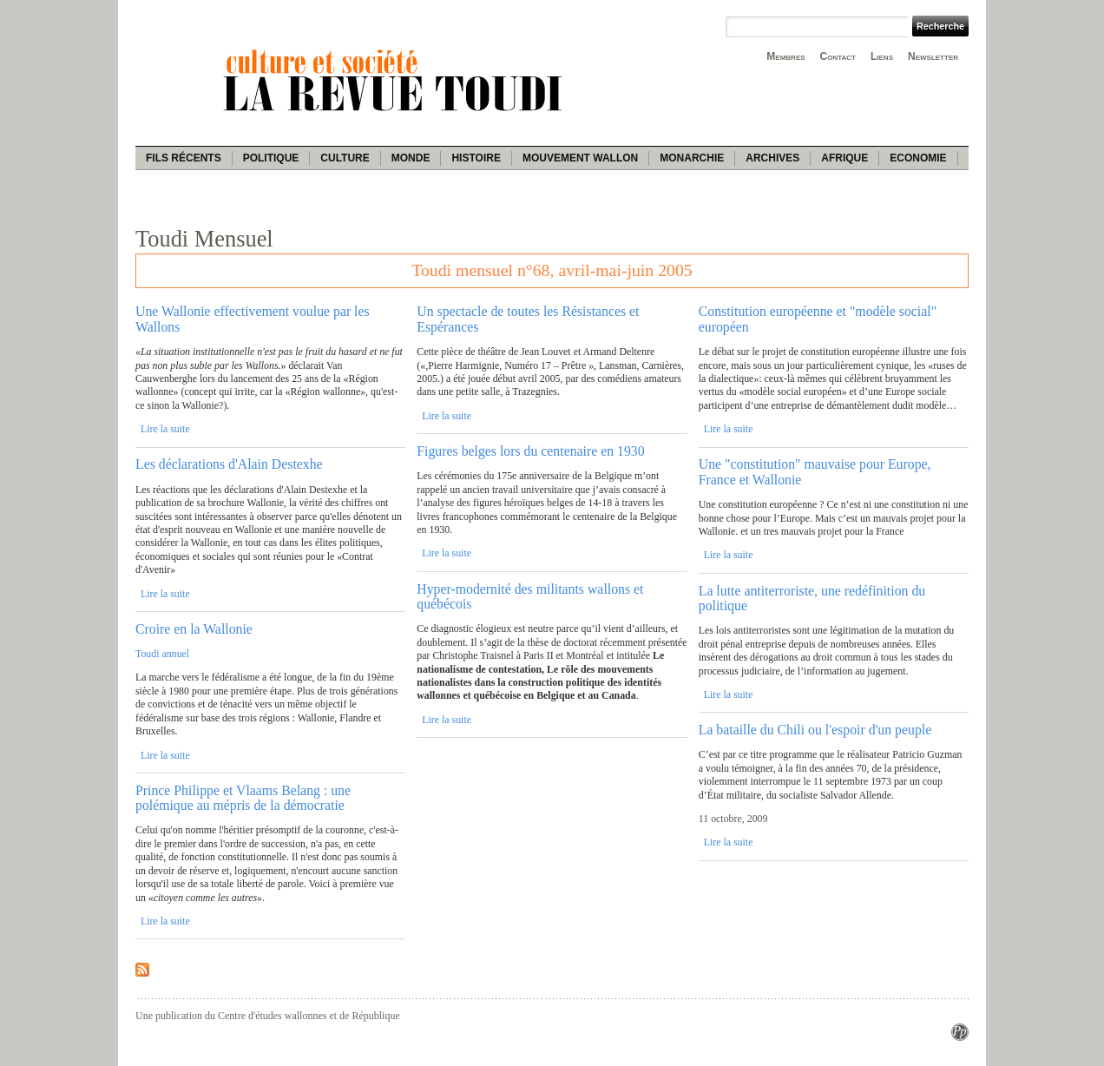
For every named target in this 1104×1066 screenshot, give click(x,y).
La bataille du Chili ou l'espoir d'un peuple (815, 729)
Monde (410, 158)
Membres (785, 56)
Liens (882, 56)
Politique (271, 158)
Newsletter (933, 56)
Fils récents (183, 158)
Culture (344, 158)
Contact (838, 56)
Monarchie (692, 158)
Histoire (475, 158)
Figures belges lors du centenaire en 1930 (530, 451)
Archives (772, 158)
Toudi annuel (162, 654)
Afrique (844, 158)
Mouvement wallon (580, 158)
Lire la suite (165, 429)
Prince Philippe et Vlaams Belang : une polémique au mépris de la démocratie (243, 798)
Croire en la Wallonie (194, 629)
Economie (918, 158)
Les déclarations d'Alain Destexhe (229, 464)
